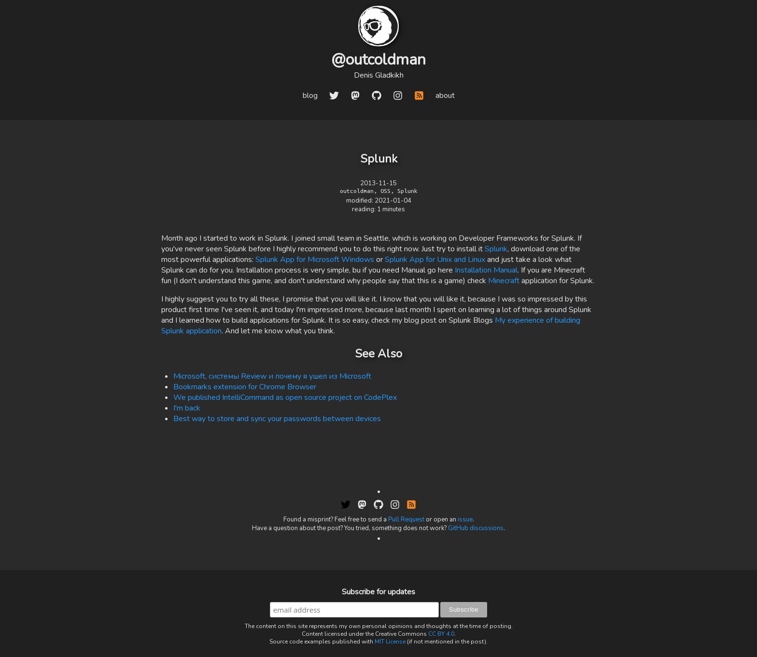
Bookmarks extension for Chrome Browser (244, 387)
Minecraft (503, 280)
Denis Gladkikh (379, 75)
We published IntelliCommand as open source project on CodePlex (285, 397)
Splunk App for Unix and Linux (435, 259)
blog (310, 95)
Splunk (496, 249)
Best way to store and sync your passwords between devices (277, 418)
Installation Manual (486, 270)
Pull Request (406, 519)
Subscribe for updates (378, 592)
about (445, 95)
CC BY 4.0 (441, 634)
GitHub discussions (476, 528)
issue (465, 519)
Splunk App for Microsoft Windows (314, 259)
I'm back (186, 408)
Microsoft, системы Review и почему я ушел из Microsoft (272, 376)
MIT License (390, 641)
